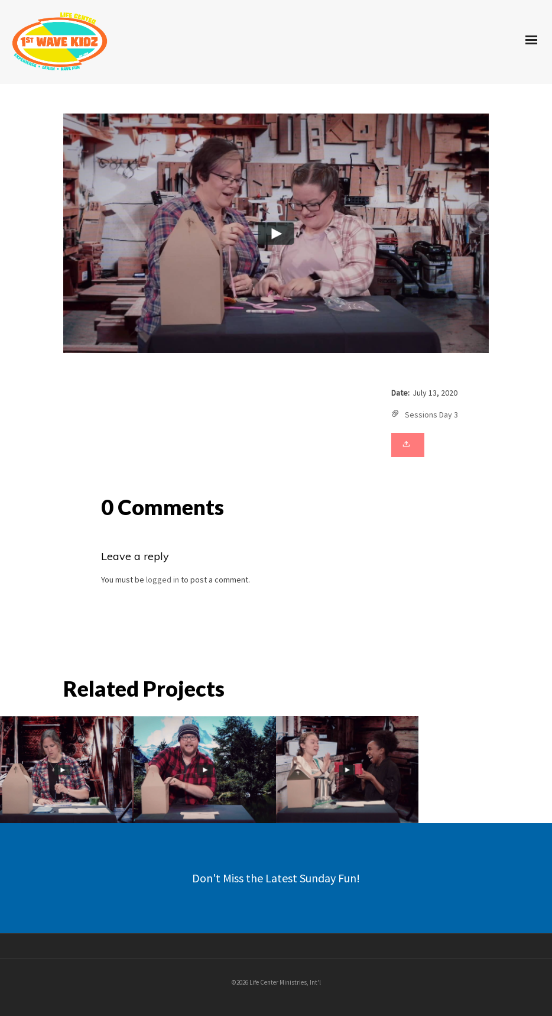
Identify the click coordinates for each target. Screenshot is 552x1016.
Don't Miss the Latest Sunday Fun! (276, 878)
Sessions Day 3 (431, 414)
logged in (162, 579)
